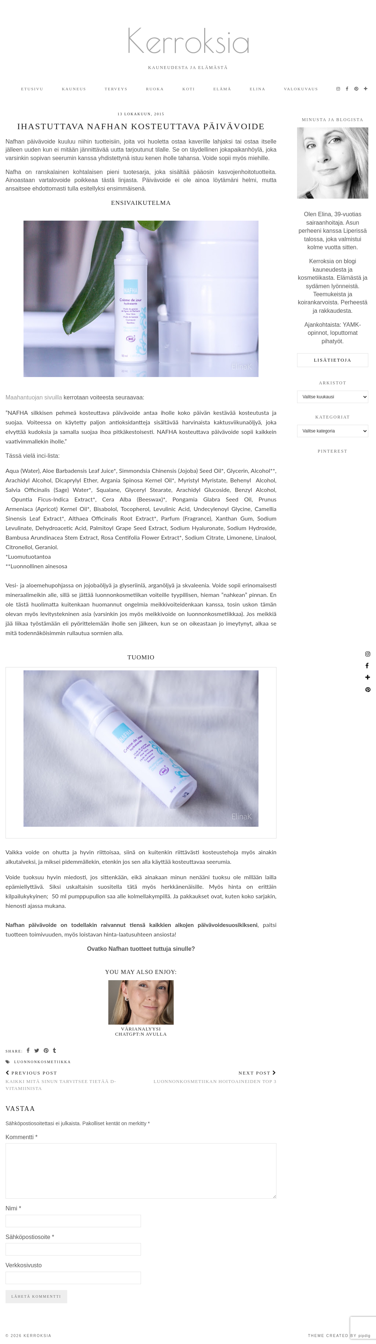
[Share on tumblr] (55, 1051)
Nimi (13, 1208)
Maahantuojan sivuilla (34, 397)
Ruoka (155, 89)
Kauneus (74, 89)
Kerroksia (188, 40)
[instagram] (338, 89)
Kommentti (21, 1137)
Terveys (116, 89)
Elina (257, 89)
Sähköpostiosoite (30, 1237)
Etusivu (32, 89)
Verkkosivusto (24, 1265)
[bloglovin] (366, 89)
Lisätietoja (333, 360)
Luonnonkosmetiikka (42, 1062)
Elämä (222, 89)
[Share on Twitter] (37, 1051)
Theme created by (339, 1336)
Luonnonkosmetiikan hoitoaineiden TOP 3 (214, 1077)
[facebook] (347, 89)
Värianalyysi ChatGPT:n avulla (141, 1031)
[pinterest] (356, 89)
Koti (188, 89)
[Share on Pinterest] (46, 1051)
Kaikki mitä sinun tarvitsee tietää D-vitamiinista (73, 1080)
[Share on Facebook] (28, 1051)
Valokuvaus (301, 89)
